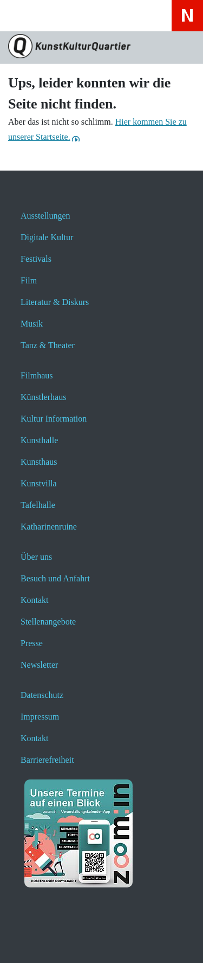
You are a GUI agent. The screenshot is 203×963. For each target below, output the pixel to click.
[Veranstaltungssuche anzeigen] (82, 15)
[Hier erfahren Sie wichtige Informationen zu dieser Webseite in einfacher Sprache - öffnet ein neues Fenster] (140, 15)
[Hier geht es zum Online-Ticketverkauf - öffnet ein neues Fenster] (111, 15)
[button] (33, 940)
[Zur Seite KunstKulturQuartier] (101, 47)
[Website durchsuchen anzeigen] (54, 15)
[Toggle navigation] (22, 19)
